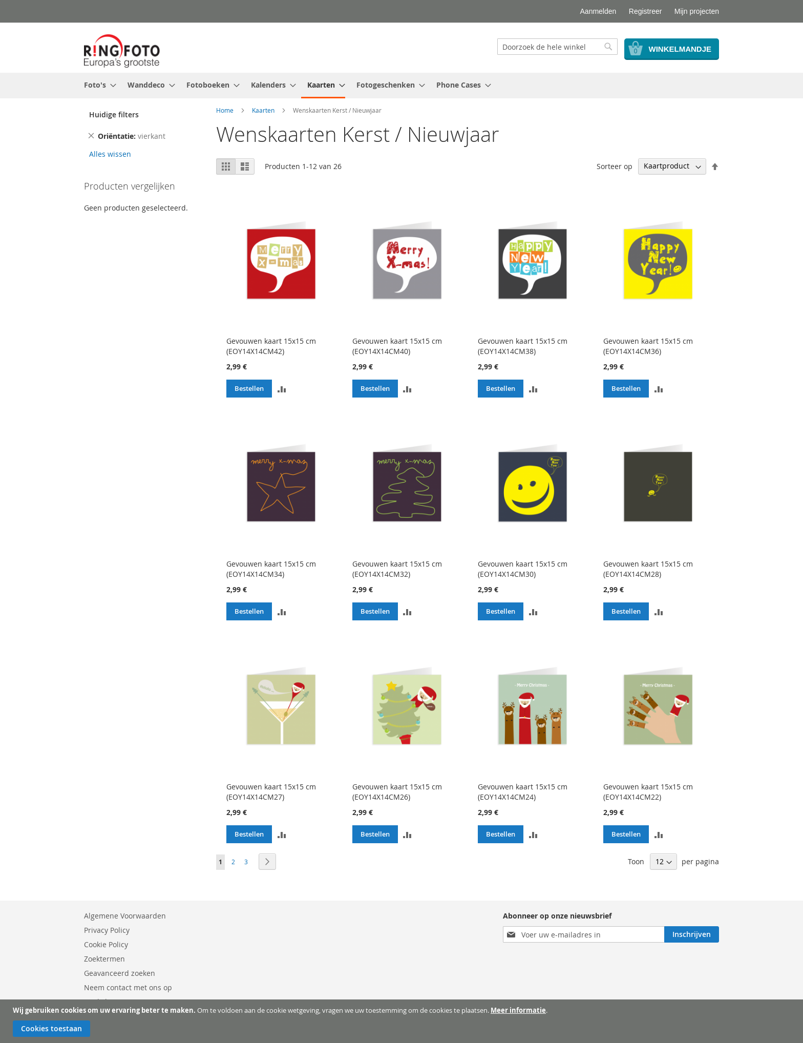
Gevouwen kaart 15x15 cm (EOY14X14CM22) (648, 792)
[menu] (401, 85)
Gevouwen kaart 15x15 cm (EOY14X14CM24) (522, 792)
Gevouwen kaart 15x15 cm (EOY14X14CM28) (648, 569)
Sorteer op (614, 166)
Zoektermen (104, 959)
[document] (403, 1021)
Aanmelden (598, 11)
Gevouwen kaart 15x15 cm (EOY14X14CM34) (271, 569)
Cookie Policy (106, 944)
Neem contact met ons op (128, 987)
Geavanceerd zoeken (119, 973)
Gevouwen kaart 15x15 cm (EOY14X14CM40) (397, 346)
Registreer (645, 11)
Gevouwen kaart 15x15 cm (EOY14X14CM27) (271, 792)
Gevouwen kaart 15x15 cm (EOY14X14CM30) (522, 569)
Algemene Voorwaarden (125, 916)
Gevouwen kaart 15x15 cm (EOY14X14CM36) (648, 346)
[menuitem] (97, 85)
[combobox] (557, 46)
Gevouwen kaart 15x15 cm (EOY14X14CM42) (271, 346)
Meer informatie (518, 1010)
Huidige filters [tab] (114, 114)
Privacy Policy (107, 930)
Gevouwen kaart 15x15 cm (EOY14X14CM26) (397, 792)
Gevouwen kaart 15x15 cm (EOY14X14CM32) (397, 569)
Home (225, 110)
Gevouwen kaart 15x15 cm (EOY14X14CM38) (522, 346)
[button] (281, 388)
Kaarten (263, 110)
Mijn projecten (696, 11)
